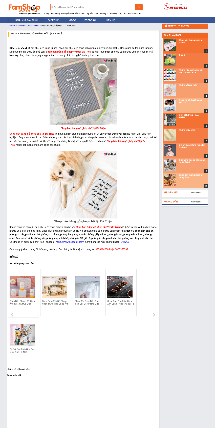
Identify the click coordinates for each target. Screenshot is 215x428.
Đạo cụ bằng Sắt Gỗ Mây (60, 413)
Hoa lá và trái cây (137, 417)
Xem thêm (195, 193)
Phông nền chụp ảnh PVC (101, 417)
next (154, 293)
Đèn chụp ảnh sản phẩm (20, 409)
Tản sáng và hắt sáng (18, 413)
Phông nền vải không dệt (100, 409)
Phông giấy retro (187, 130)
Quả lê (182, 55)
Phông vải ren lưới (188, 85)
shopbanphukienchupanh (28, 25)
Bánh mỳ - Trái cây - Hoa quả (62, 417)
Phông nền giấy (95, 413)
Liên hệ (110, 20)
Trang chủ (11, 25)
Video (72, 20)
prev (12, 293)
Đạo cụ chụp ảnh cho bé (60, 409)
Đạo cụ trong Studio (17, 421)
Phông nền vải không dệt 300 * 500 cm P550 (191, 71)
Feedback (91, 20)
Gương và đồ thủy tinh (139, 421)
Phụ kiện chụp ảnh (57, 421)
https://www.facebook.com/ (70, 242)
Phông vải (92, 421)
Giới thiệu (54, 20)
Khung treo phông (16, 417)
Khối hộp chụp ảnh (138, 413)
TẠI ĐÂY (124, 242)
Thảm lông (133, 409)
